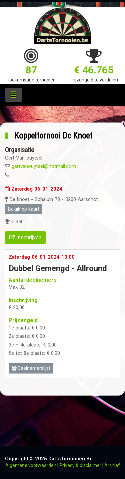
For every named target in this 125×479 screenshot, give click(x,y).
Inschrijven (25, 237)
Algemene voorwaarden (30, 465)
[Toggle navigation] (13, 95)
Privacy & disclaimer (80, 465)
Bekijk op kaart (23, 209)
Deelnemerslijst (31, 368)
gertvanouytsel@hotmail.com (44, 166)
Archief (112, 465)
